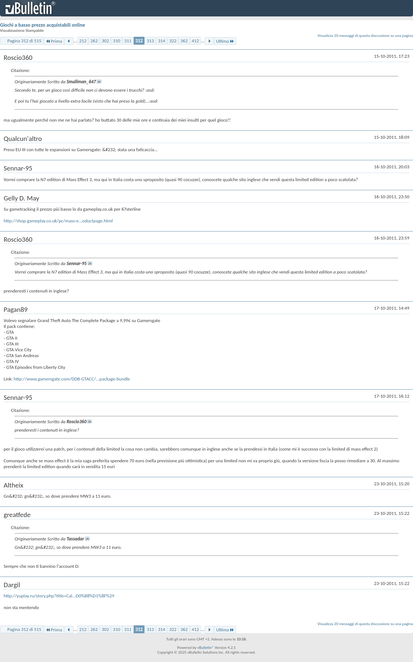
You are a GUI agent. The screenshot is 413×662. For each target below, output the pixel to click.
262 (94, 40)
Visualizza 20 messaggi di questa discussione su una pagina (365, 35)
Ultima (225, 41)
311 (128, 40)
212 (83, 40)
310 (116, 40)
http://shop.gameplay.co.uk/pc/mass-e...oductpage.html (58, 220)
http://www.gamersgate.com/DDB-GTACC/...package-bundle (72, 379)
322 (173, 40)
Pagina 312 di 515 (24, 40)
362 (184, 40)
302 (105, 40)
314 (161, 40)
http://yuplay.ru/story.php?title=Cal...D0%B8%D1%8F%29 (59, 595)
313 (150, 40)
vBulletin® (205, 647)
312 (139, 40)
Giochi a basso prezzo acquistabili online (42, 25)
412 (195, 40)
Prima (53, 41)
